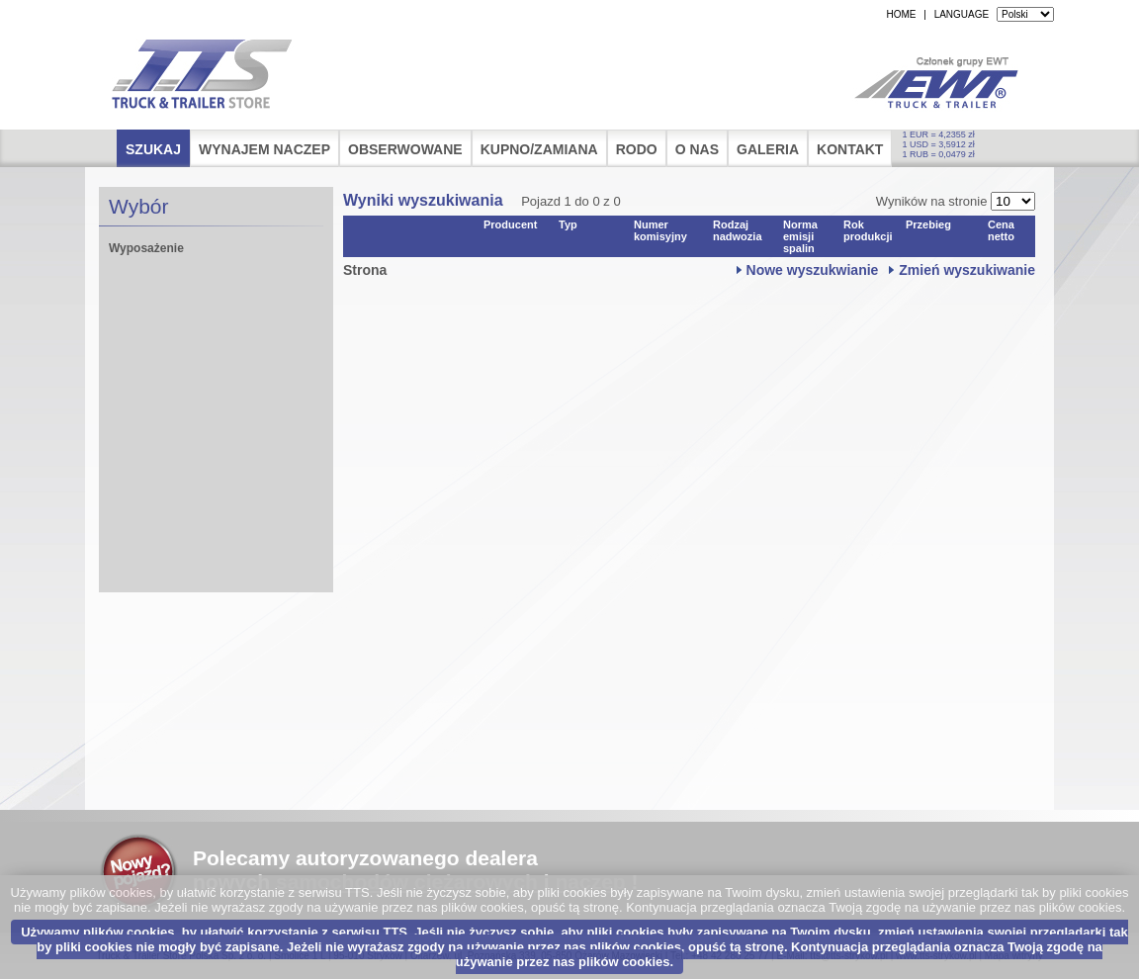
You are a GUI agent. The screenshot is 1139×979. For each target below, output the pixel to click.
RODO (636, 149)
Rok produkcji (868, 230)
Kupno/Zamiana (539, 149)
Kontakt (850, 149)
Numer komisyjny (660, 230)
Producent (510, 224)
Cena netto (1001, 230)
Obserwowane (405, 149)
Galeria (768, 149)
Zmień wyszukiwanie (967, 270)
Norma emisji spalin (800, 236)
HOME (901, 14)
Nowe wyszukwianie (812, 270)
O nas (697, 149)
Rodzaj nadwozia (737, 230)
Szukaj (153, 149)
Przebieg (928, 224)
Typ (568, 224)
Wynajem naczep (264, 149)
